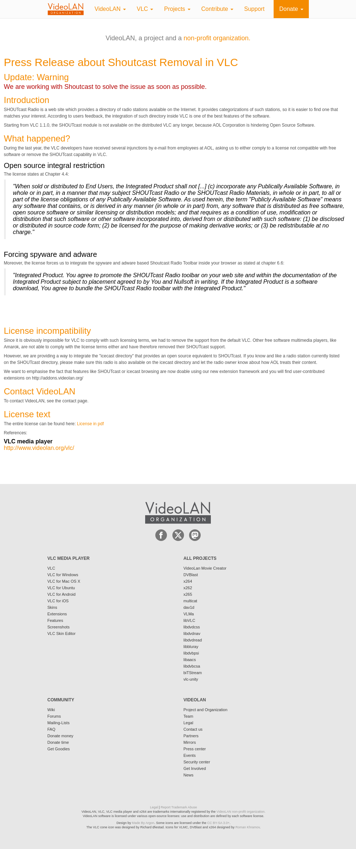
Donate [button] (291, 9)
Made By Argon (143, 823)
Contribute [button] (217, 9)
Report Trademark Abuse (179, 807)
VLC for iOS (58, 601)
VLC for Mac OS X (64, 581)
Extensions (57, 614)
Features (55, 620)
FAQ (52, 729)
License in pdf (90, 423)
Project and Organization (206, 710)
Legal (188, 723)
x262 (188, 588)
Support (254, 9)
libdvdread (193, 640)
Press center (195, 749)
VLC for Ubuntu (61, 588)
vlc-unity (191, 679)
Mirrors (190, 742)
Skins (52, 607)
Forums (54, 716)
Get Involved (195, 768)
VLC (51, 568)
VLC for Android (62, 594)
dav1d (189, 607)
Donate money (61, 736)
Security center (197, 762)
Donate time (58, 742)
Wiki (51, 710)
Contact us (193, 729)
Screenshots (59, 627)
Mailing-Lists (59, 723)
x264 (188, 581)
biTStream (193, 672)
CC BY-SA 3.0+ (218, 823)
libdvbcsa (192, 666)
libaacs (190, 659)
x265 (188, 594)
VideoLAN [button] (110, 9)
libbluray (191, 646)
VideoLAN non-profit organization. (241, 811)
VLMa (189, 614)
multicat (190, 601)
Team (188, 716)
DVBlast (191, 575)
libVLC (189, 620)
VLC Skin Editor (62, 633)
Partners (191, 736)
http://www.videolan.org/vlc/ (39, 448)
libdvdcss (192, 627)
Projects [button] (177, 9)
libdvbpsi (191, 653)
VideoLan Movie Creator (205, 568)
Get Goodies (59, 749)
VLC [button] (145, 9)
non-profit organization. (217, 38)
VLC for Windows (63, 575)
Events (190, 755)
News (189, 775)
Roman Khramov (248, 827)
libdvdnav (192, 633)
